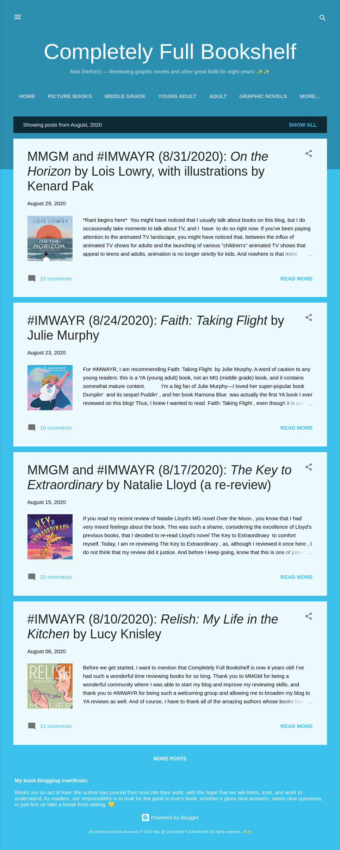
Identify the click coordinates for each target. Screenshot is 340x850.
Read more (296, 278)
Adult (218, 96)
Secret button (132, 804)
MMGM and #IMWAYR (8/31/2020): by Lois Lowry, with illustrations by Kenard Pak (147, 171)
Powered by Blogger (170, 817)
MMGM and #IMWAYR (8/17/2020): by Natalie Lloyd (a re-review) (159, 477)
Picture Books (70, 96)
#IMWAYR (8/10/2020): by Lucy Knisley (152, 626)
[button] (308, 154)
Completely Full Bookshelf (170, 51)
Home (27, 96)
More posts (170, 758)
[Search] (323, 19)
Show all (303, 125)
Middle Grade (125, 96)
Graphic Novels (263, 96)
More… (310, 96)
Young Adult (177, 96)
